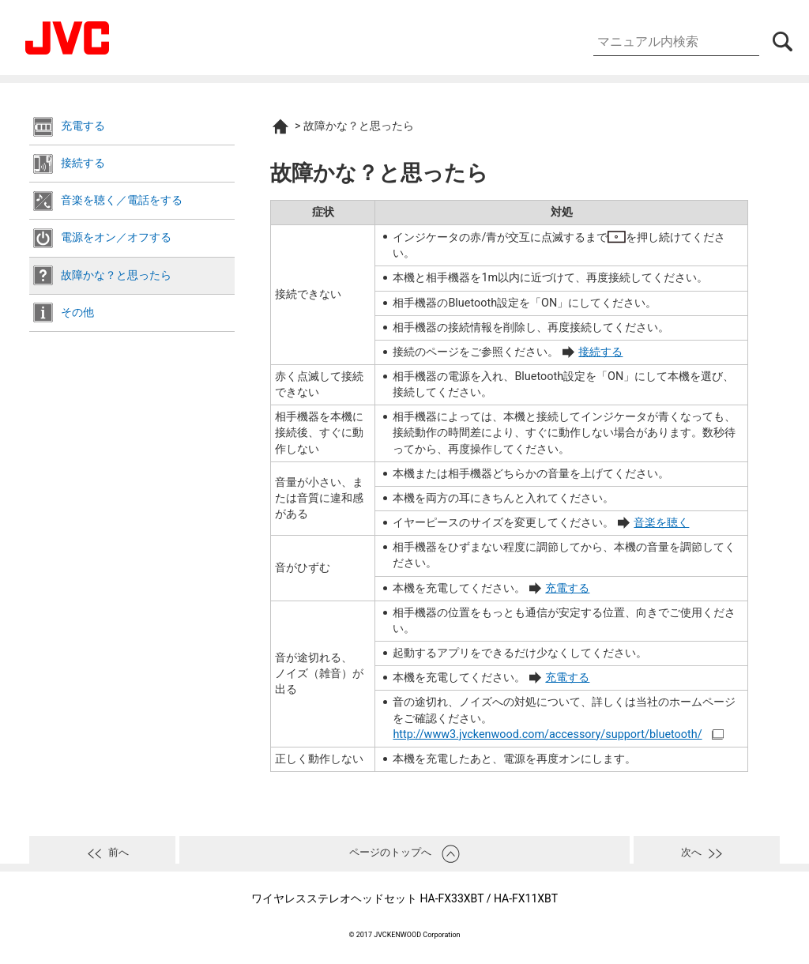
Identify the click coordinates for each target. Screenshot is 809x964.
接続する (83, 163)
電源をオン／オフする (116, 237)
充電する (83, 126)
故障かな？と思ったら (116, 275)
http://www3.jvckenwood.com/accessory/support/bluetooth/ (547, 734)
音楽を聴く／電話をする (121, 200)
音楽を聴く (661, 522)
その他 (77, 312)
